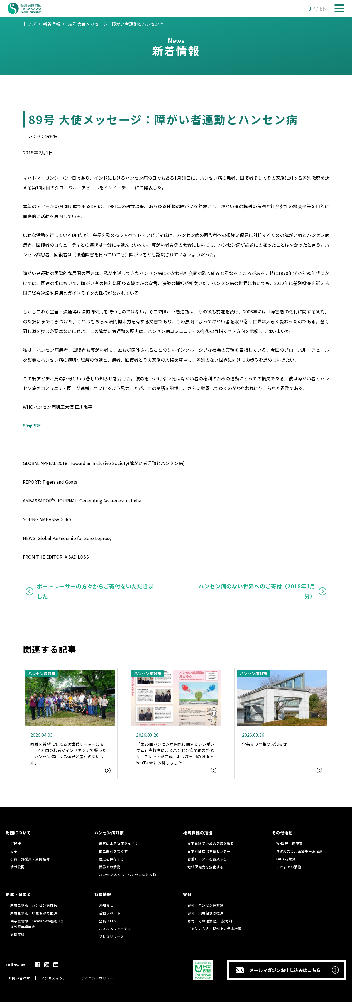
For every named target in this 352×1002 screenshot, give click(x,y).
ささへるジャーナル (115, 928)
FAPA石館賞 (286, 859)
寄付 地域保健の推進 (205, 913)
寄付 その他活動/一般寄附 (209, 920)
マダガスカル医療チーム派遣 (299, 851)
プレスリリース (111, 936)
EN (323, 8)
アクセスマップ (53, 978)
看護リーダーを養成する (207, 859)
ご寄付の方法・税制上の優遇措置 (214, 928)
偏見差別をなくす (113, 851)
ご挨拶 (15, 843)
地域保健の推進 (197, 832)
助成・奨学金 (18, 894)
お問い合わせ (19, 978)
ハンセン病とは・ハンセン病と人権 (127, 874)
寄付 (187, 894)
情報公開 (17, 866)
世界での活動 (109, 866)
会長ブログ (108, 920)
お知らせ (106, 905)
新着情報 (102, 894)
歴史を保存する (111, 859)
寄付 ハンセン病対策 (205, 905)
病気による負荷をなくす (118, 843)
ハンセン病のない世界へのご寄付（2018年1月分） (256, 591)
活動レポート (109, 913)
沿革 (14, 851)
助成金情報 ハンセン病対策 (33, 905)
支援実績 (17, 934)
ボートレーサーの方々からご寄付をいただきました (95, 591)
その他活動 (282, 832)
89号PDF (32, 425)
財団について (18, 832)
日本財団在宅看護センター (209, 851)
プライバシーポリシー (96, 978)
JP (311, 8)
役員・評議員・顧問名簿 (30, 859)
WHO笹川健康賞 (289, 843)
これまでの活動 (288, 866)
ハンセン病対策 (43, 136)
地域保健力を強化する (205, 866)
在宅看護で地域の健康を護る (210, 843)
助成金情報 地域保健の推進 (33, 913)
